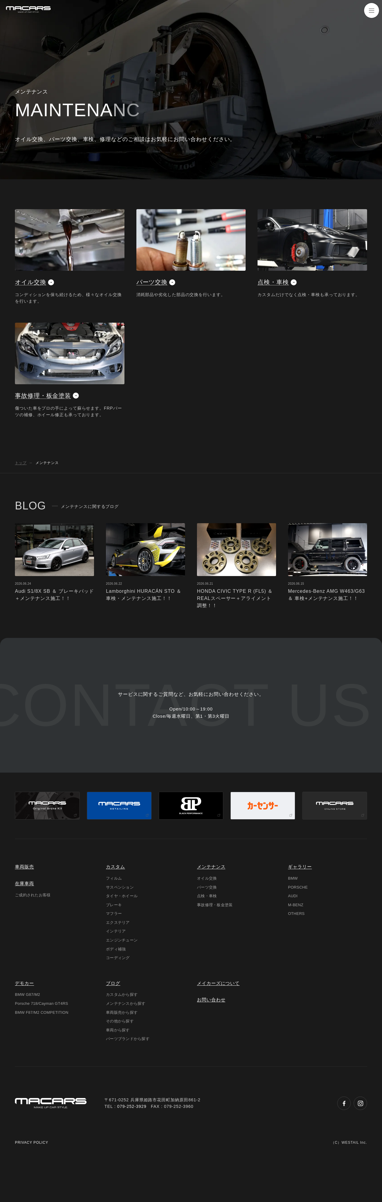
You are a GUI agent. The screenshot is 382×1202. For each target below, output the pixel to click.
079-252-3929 (132, 1151)
